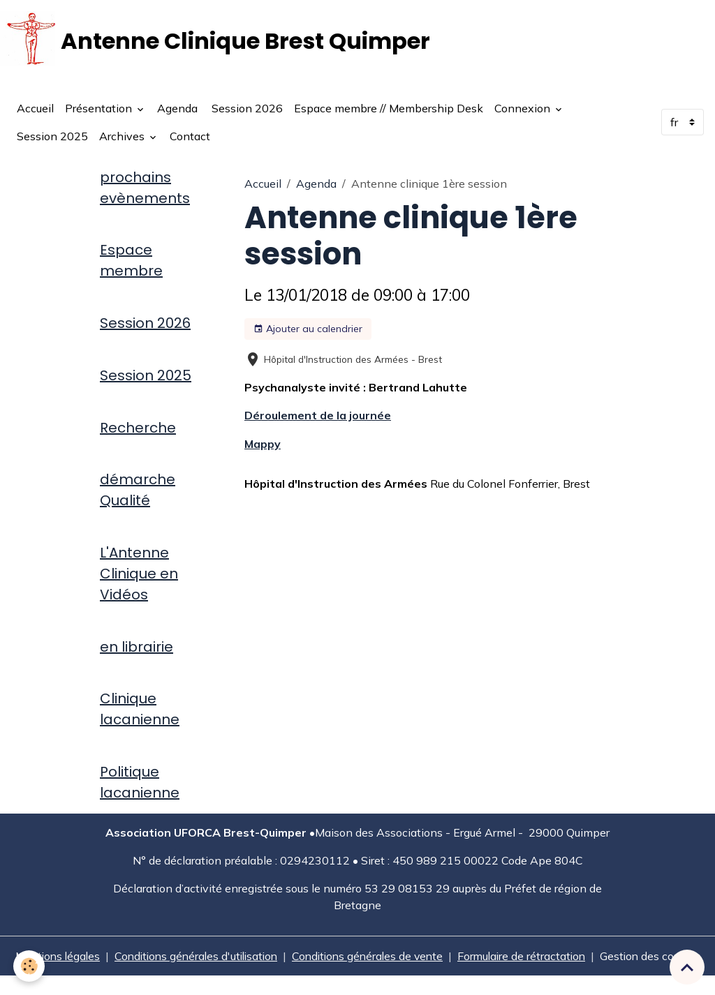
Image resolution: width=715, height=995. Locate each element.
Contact (190, 137)
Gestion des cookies (658, 967)
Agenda (177, 109)
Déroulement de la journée (317, 417)
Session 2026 (246, 109)
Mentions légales (50, 959)
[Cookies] (29, 966)
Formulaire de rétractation (528, 959)
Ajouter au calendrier (307, 329)
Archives (123, 137)
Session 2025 (52, 137)
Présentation (100, 109)
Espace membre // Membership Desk (388, 109)
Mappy (262, 444)
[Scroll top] (687, 967)
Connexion (523, 109)
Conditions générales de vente (370, 959)
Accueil (35, 109)
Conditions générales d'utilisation (193, 959)
